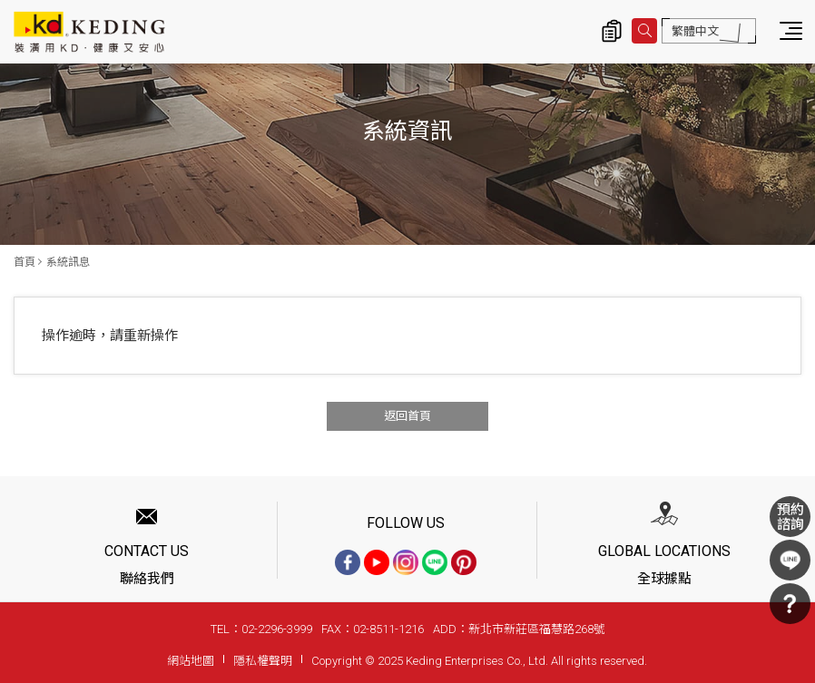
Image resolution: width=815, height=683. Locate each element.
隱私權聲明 (262, 661)
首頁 (24, 262)
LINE (790, 560)
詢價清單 (611, 31)
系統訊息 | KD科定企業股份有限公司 (89, 32)
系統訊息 (68, 262)
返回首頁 (407, 416)
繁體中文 (695, 31)
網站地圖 (190, 661)
